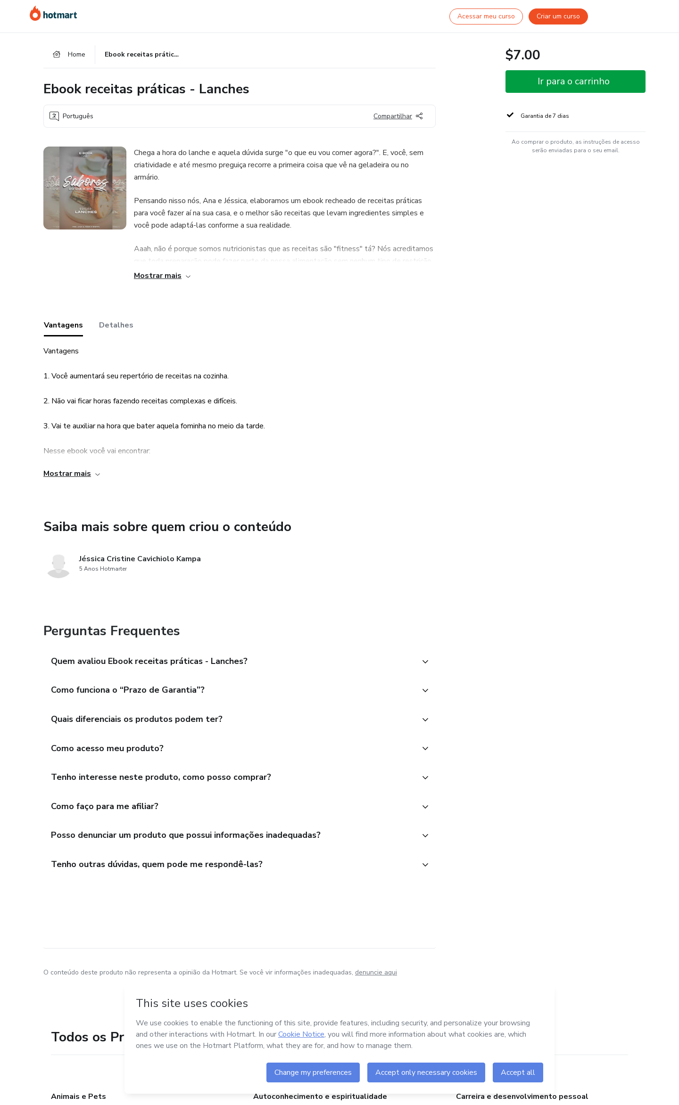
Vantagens (63, 325)
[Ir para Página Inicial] (53, 13)
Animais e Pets (78, 1097)
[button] (229, 662)
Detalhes (116, 325)
